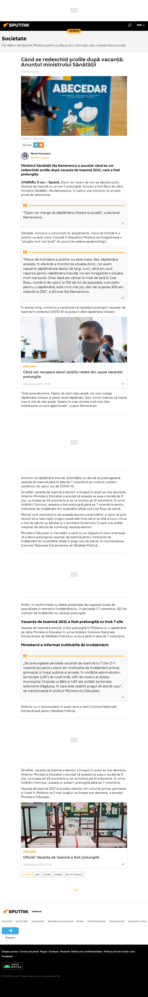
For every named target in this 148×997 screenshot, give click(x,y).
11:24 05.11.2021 (30, 71)
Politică (7, 921)
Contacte (54, 951)
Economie (38, 921)
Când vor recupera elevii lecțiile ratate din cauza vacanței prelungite (73, 374)
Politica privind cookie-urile (119, 951)
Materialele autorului (40, 157)
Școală (47, 874)
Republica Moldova (60, 921)
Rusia (80, 921)
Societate (27, 874)
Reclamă (65, 951)
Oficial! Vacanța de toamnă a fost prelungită (61, 857)
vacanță (58, 874)
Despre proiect (10, 951)
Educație (29, 366)
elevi (37, 874)
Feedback (7, 956)
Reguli (43, 951)
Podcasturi (117, 921)
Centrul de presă (29, 951)
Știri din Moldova (74, 874)
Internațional (96, 921)
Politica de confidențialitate (86, 951)
